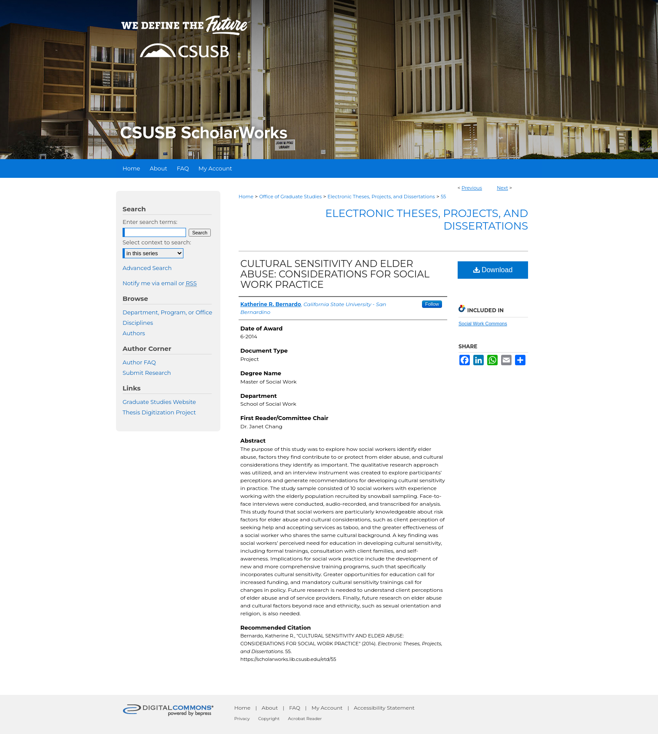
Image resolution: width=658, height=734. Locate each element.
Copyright (268, 718)
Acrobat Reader (305, 718)
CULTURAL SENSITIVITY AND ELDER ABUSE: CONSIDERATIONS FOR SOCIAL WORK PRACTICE (334, 274)
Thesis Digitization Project (159, 412)
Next (502, 188)
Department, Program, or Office (167, 312)
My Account (327, 707)
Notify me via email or (160, 283)
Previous (472, 188)
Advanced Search (147, 267)
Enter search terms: (150, 221)
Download (493, 270)
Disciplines (138, 322)
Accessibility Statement (384, 707)
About (270, 707)
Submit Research (147, 372)
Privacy (242, 718)
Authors (134, 333)
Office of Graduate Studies (290, 197)
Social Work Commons (483, 323)
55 (443, 197)
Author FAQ (139, 362)
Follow (432, 304)
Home (246, 197)
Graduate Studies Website (159, 401)
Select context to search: (157, 242)
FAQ (294, 707)
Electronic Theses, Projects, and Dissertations (381, 197)
